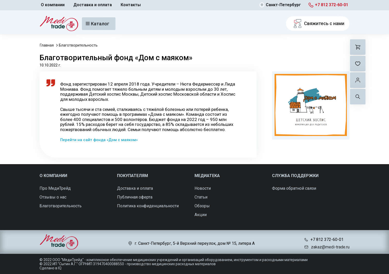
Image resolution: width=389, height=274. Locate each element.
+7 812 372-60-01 (331, 4)
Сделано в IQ (50, 268)
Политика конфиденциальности (148, 205)
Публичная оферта (134, 197)
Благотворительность (78, 45)
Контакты (131, 4)
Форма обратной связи (294, 188)
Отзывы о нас (53, 197)
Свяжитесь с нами (317, 23)
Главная (47, 45)
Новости (202, 188)
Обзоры (202, 205)
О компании (53, 4)
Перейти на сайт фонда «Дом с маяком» (99, 140)
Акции (200, 214)
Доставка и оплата (92, 4)
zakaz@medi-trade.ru (330, 247)
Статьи (200, 197)
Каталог (97, 23)
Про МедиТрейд (55, 188)
